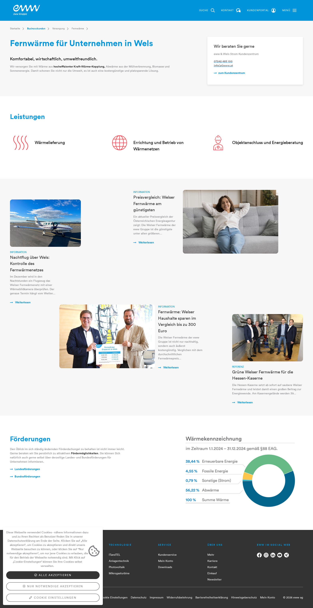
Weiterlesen (23, 302)
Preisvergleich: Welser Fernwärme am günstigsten (154, 203)
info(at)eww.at (223, 65)
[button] (289, 10)
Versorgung (58, 28)
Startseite (15, 28)
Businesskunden (36, 28)
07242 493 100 (223, 61)
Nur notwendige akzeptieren (53, 586)
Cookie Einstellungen (52, 597)
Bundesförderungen (27, 476)
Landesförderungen (27, 469)
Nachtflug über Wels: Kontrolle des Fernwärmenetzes (30, 263)
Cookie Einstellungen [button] (114, 597)
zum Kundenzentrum (231, 73)
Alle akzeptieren (52, 575)
